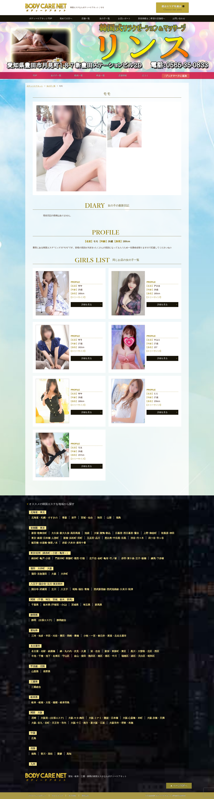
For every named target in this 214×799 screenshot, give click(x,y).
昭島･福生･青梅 (81, 589)
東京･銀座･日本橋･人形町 (45, 538)
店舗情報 (122, 75)
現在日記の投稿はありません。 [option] (57, 215)
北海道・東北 (37, 512)
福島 (118, 517)
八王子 (64, 589)
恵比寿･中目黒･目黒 (115, 538)
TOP (35, 75)
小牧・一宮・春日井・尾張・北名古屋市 (105, 636)
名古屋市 (35, 646)
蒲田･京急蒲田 (39, 574)
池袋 (87, 533)
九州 (32, 764)
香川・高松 (47, 753)
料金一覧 (100, 75)
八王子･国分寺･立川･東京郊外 (46, 584)
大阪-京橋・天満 (156, 718)
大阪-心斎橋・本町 (133, 718)
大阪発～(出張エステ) (52, 718)
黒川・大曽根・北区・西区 (145, 651)
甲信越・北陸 (37, 666)
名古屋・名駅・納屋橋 (43, 651)
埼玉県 (86, 604)
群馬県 (98, 604)
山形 (109, 517)
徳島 (33, 753)
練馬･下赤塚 (157, 558)
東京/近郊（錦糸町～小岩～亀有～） (49, 553)
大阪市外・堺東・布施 (121, 723)
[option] (71, 148)
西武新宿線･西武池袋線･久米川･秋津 (113, 589)
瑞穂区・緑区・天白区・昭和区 (138, 656)
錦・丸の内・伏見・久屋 (73, 651)
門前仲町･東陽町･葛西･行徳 (70, 558)
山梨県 (34, 671)
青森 (64, 517)
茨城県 (74, 604)
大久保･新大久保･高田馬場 (65, 533)
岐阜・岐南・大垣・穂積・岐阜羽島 (50, 702)
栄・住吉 (95, 651)
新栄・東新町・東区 (115, 651)
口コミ (145, 75)
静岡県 (34, 615)
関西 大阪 (36, 712)
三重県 (34, 681)
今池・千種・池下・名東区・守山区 (50, 656)
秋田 (99, 517)
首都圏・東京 (37, 528)
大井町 (64, 574)
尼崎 (33, 718)
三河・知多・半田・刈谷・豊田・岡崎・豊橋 (55, 636)
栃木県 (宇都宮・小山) (55, 604)
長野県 (46, 671)
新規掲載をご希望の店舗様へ (151, 18)
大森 (53, 574)
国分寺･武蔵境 (39, 589)
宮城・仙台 (87, 517)
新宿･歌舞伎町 (39, 533)
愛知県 (34, 630)
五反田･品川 (93, 538)
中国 (32, 733)
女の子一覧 (104, 18)
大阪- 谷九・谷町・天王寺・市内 (48, 723)
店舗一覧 (85, 18)
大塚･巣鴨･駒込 (102, 533)
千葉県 (34, 604)
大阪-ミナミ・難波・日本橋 (103, 718)
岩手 (73, 517)
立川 (53, 589)
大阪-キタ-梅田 (76, 718)
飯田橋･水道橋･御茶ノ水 (44, 542)
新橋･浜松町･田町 (72, 538)
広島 (33, 738)
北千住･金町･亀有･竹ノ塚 (103, 558)
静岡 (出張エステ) (41, 620)
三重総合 (36, 687)
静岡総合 (61, 620)
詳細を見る (86, 304)
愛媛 (59, 753)
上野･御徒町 (150, 533)
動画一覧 (78, 75)
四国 (32, 748)
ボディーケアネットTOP (40, 18)
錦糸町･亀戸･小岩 (40, 558)
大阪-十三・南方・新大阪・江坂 (88, 723)
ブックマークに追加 (176, 76)
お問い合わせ (179, 18)
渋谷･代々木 (137, 538)
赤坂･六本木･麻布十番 (74, 542)
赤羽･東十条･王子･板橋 (133, 558)
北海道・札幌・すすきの (44, 517)
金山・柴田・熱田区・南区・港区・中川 (95, 656)
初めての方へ (66, 18)
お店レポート (124, 18)
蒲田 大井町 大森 (41, 568)
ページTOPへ (180, 785)
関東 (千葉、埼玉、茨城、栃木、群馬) (51, 599)
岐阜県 (34, 697)
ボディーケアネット (35, 86)
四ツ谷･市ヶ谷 (156, 538)
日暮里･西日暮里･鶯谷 (127, 533)
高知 (69, 753)
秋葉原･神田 (167, 533)
